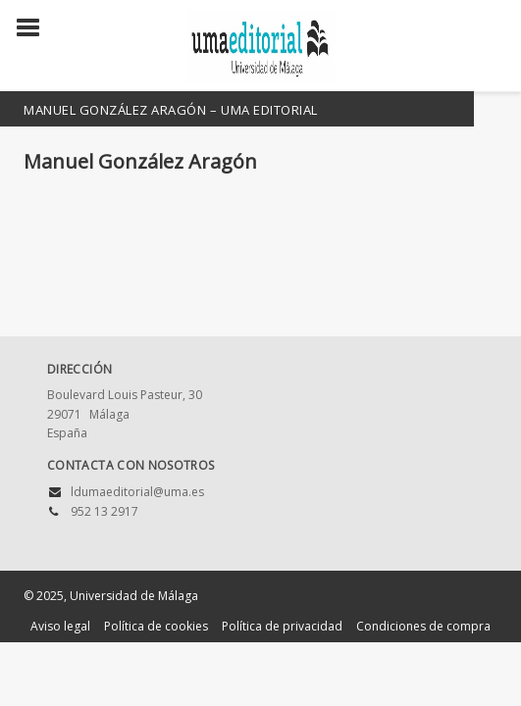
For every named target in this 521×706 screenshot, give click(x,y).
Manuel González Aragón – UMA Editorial (171, 110)
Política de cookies (156, 626)
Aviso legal (60, 626)
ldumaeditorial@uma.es (137, 491)
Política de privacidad (282, 626)
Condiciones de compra (423, 626)
